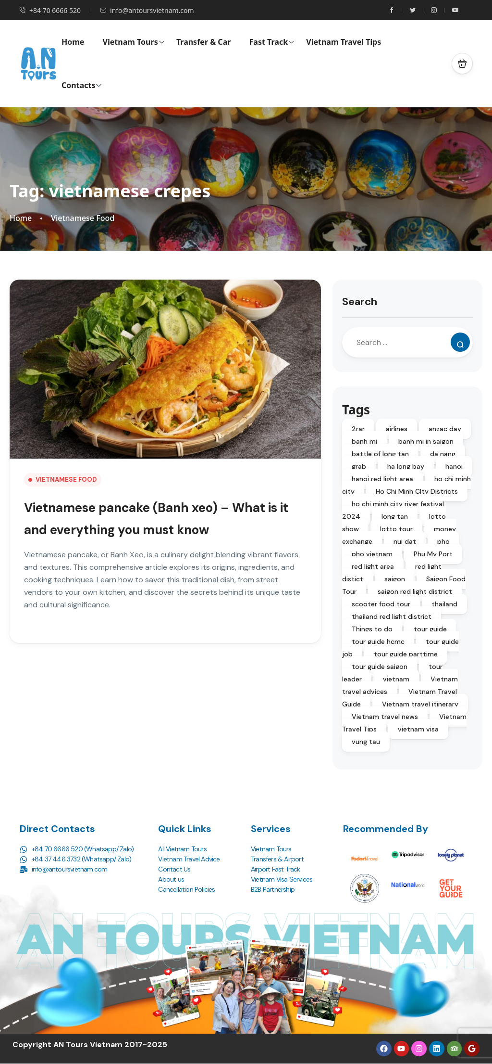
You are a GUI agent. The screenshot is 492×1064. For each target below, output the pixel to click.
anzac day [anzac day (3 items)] (445, 428)
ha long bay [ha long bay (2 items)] (405, 466)
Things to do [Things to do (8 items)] (372, 629)
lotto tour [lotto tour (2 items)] (396, 529)
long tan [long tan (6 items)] (394, 516)
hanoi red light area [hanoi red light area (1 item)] (382, 478)
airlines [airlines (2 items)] (396, 428)
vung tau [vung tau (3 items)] (366, 741)
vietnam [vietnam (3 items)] (396, 679)
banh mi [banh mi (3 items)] (364, 441)
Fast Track (272, 42)
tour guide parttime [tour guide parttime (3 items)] (406, 654)
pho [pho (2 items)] (443, 541)
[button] (462, 63)
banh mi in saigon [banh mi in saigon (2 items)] (426, 441)
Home (73, 42)
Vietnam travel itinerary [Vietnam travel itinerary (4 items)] (420, 704)
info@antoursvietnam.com (147, 10)
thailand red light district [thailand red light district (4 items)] (391, 616)
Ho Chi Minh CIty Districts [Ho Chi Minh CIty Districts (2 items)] (417, 491)
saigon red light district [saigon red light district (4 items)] (415, 591)
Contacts (82, 85)
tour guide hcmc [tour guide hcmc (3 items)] (378, 641)
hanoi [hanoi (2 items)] (454, 466)
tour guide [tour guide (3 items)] (430, 629)
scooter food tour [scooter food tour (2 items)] (381, 604)
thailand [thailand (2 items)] (444, 604)
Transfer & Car (203, 42)
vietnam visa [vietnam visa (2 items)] (418, 729)
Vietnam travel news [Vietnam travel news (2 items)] (385, 716)
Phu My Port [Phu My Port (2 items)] (433, 554)
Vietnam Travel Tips (343, 42)
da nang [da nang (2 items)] (442, 453)
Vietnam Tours (134, 42)
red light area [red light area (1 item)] (373, 566)
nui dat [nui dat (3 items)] (405, 541)
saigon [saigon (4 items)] (394, 579)
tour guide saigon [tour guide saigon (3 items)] (379, 666)
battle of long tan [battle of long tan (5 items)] (380, 453)
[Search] (460, 342)
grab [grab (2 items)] (359, 466)
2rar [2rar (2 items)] (358, 428)
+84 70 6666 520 (50, 10)
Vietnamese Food (82, 218)
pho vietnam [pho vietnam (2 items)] (372, 554)
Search (359, 301)
